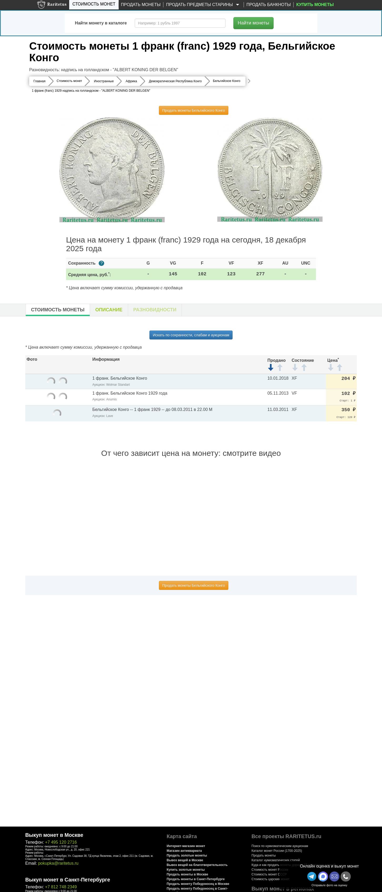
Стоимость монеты (57, 309)
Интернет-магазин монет (186, 846)
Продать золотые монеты (187, 855)
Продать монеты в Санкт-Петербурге (196, 879)
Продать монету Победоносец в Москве (198, 884)
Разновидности (155, 309)
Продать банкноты (269, 4)
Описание (108, 309)
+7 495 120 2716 (61, 842)
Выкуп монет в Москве (54, 835)
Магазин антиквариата (184, 851)
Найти (253, 22)
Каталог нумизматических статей (276, 860)
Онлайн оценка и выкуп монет (329, 866)
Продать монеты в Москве (187, 874)
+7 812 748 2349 (61, 887)
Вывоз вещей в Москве (185, 860)
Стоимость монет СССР (269, 874)
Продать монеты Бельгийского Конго (193, 110)
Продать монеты (141, 4)
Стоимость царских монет (270, 879)
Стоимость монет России (270, 870)
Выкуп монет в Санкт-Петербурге (67, 880)
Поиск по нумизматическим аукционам (280, 846)
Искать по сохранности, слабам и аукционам (191, 335)
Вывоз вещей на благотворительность (197, 865)
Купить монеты (315, 4)
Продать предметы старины (203, 4)
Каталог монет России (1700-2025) (277, 851)
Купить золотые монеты (186, 870)
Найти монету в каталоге (101, 23)
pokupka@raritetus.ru (58, 863)
